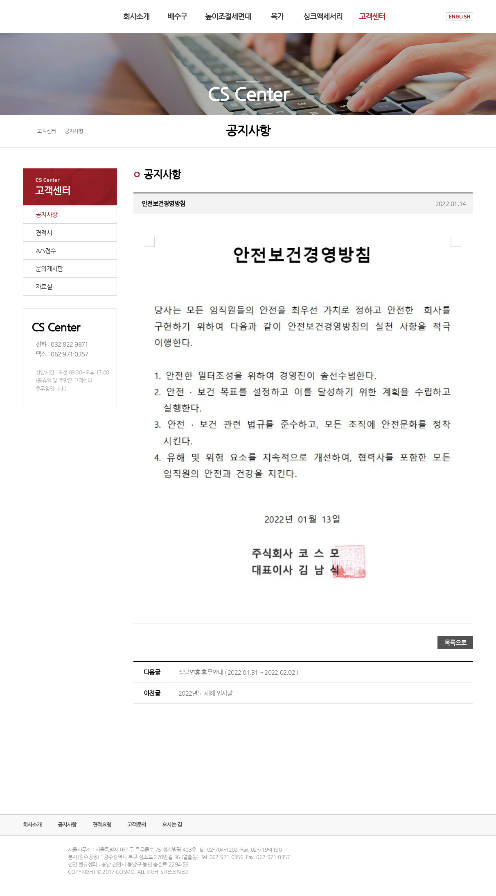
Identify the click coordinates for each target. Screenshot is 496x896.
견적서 (44, 232)
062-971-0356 (226, 857)
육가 (277, 16)
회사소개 (136, 16)
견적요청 (101, 824)
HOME (431, 16)
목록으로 (455, 642)
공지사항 (46, 214)
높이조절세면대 (228, 16)
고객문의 (136, 824)
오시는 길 (172, 824)
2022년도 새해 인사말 (205, 693)
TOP (466, 862)
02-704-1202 (222, 849)
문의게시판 (49, 268)
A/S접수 (46, 250)
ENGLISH (459, 16)
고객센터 (372, 16)
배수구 (177, 16)
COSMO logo (48, 16)
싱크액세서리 (323, 16)
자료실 (44, 286)
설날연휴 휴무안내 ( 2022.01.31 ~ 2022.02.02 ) (238, 672)
